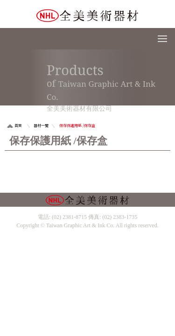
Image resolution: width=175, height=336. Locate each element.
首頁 (18, 125)
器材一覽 (41, 125)
